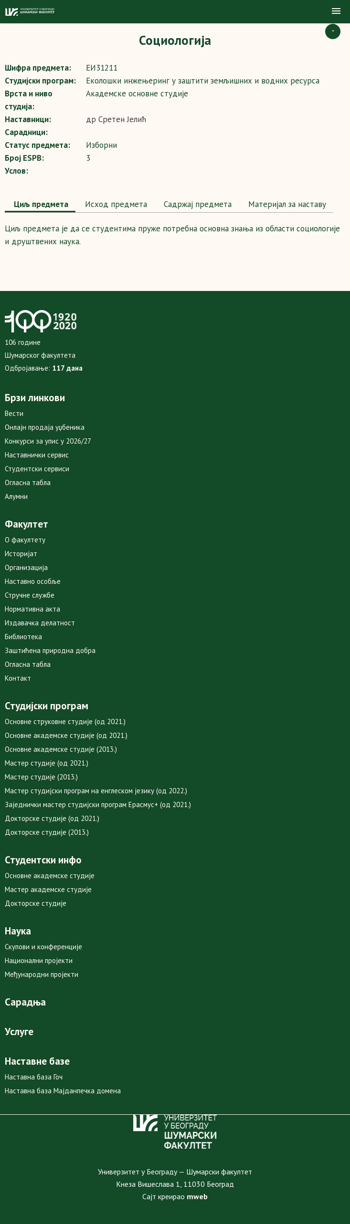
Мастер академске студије (48, 889)
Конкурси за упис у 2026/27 (48, 441)
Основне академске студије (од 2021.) (66, 735)
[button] (336, 11)
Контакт (18, 678)
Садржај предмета (196, 204)
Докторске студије (35, 903)
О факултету (25, 539)
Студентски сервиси (37, 468)
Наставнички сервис (37, 454)
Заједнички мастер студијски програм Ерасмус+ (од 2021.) (98, 804)
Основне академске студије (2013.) (61, 749)
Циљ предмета (40, 204)
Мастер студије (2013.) (41, 776)
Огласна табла (28, 482)
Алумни (16, 496)
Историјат (21, 553)
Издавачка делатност (40, 622)
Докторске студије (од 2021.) (52, 818)
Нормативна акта (32, 608)
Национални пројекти (39, 960)
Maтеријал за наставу (286, 204)
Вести (14, 413)
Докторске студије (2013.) (47, 832)
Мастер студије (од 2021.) (46, 763)
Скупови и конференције (43, 946)
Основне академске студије (50, 875)
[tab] (40, 205)
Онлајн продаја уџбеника (45, 427)
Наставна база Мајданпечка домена (63, 1090)
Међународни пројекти (41, 974)
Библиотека (23, 636)
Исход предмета (115, 204)
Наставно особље (33, 581)
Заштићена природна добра (50, 650)
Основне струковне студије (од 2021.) (65, 721)
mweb (197, 1196)
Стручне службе (29, 595)
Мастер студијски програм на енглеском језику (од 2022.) (96, 790)
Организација (26, 567)
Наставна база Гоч (34, 1076)
